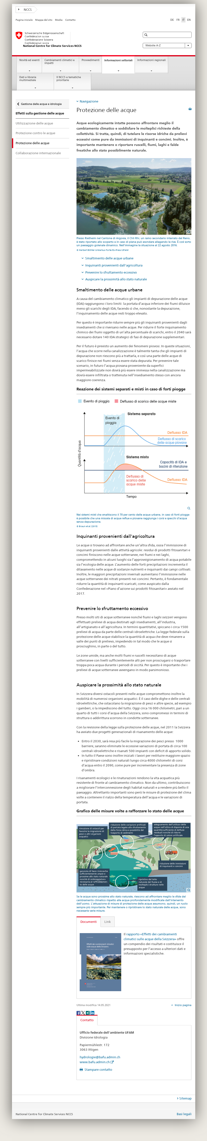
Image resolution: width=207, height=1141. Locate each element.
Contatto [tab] (87, 1020)
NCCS (25, 9)
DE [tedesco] (172, 19)
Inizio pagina (182, 1005)
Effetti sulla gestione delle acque (40, 113)
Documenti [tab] (88, 922)
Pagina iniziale (24, 20)
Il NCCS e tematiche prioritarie (68, 79)
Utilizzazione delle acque (34, 123)
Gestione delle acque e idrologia (41, 102)
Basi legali (184, 1114)
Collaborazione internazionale (38, 153)
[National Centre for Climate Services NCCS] (73, 40)
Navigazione (89, 101)
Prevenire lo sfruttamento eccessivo (111, 272)
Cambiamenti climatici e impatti (59, 62)
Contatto (70, 20)
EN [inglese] (189, 19)
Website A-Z (167, 45)
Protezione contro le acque (35, 133)
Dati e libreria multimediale (27, 79)
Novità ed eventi (29, 60)
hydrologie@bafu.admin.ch (100, 1057)
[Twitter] (83, 1012)
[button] (146, 35)
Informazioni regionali (151, 60)
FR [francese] (178, 19)
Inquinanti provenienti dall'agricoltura (113, 265)
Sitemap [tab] (185, 1098)
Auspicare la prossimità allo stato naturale (116, 279)
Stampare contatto (98, 1069)
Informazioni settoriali (119, 61)
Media (59, 20)
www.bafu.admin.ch (95, 1062)
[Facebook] (78, 1012)
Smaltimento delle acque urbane (109, 258)
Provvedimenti (90, 60)
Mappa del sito (43, 20)
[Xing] (88, 1012)
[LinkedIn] (92, 1012)
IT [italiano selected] (183, 19)
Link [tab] (107, 922)
